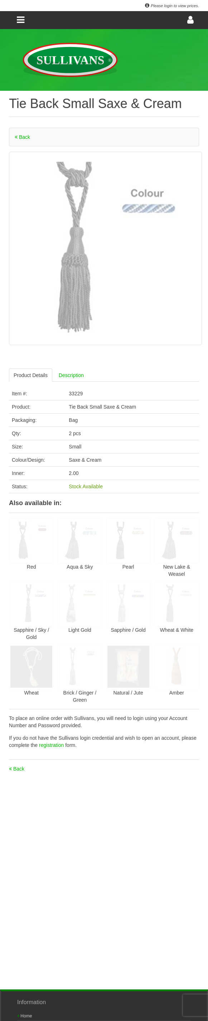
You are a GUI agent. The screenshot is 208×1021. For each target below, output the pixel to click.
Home (25, 1015)
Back (22, 137)
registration (52, 745)
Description (71, 375)
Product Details (31, 375)
